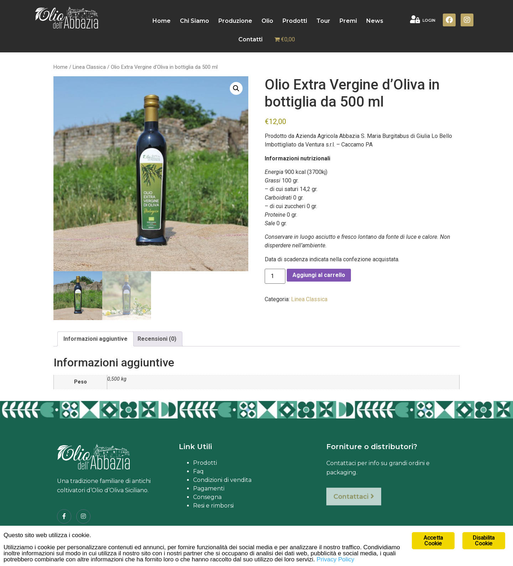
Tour (323, 20)
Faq (198, 471)
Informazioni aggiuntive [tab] (95, 338)
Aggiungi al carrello (318, 275)
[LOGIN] (415, 19)
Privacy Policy (335, 559)
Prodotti (295, 20)
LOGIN (429, 20)
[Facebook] (64, 516)
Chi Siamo (194, 20)
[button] (236, 88)
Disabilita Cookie (483, 540)
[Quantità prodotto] (275, 276)
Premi (348, 20)
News (374, 20)
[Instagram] (83, 516)
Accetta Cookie (433, 540)
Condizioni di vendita (222, 480)
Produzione (235, 20)
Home (161, 20)
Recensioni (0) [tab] (157, 338)
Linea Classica (89, 67)
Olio (267, 20)
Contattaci (353, 503)
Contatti (250, 39)
